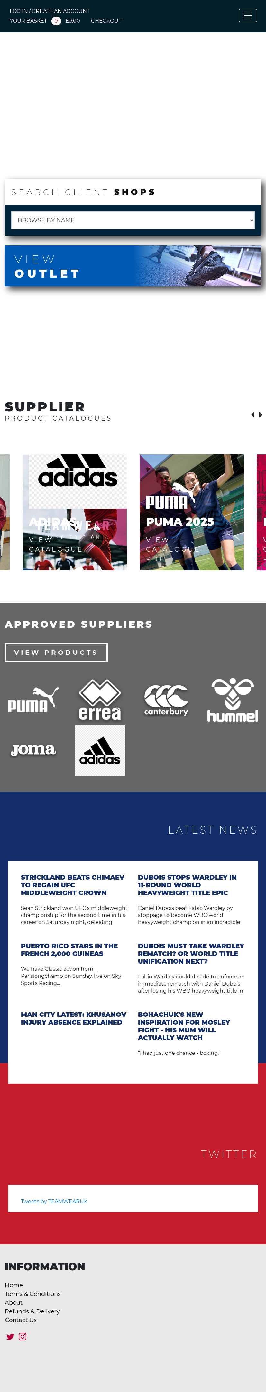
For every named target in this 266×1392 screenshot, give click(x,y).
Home (14, 1285)
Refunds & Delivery (32, 1311)
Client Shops (43, 160)
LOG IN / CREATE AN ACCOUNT (50, 11)
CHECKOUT (106, 21)
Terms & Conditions (33, 1294)
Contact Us (21, 1320)
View (133, 266)
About (14, 1302)
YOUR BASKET (45, 21)
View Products (56, 652)
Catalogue (119, 160)
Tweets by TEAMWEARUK (54, 1201)
